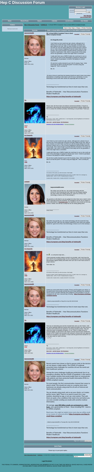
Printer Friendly (86, 28)
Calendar (54, 21)
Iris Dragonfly (28, 135)
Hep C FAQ (49, 122)
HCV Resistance (65, 122)
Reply (78, 28)
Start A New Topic (69, 28)
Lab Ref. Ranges (56, 122)
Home (9, 21)
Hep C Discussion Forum (31, 25)
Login (89, 12)
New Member (87, 15)
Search (39, 21)
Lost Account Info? (85, 17)
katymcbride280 (29, 33)
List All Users (69, 21)
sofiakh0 (26, 181)
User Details (84, 21)
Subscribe (88, 455)
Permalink (76, 34)
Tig (25, 100)
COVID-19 (44, 25)
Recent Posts (25, 21)
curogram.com (63, 202)
